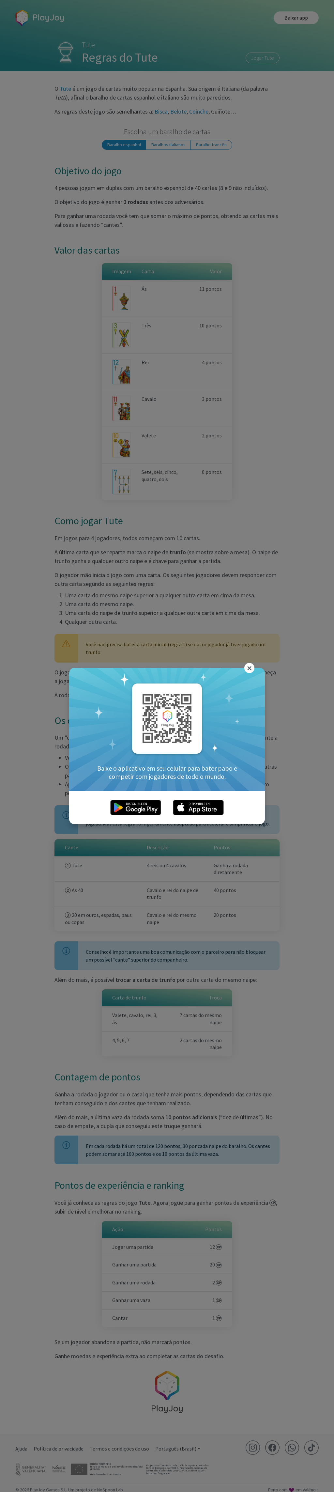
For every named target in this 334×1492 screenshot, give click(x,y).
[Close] (249, 668)
